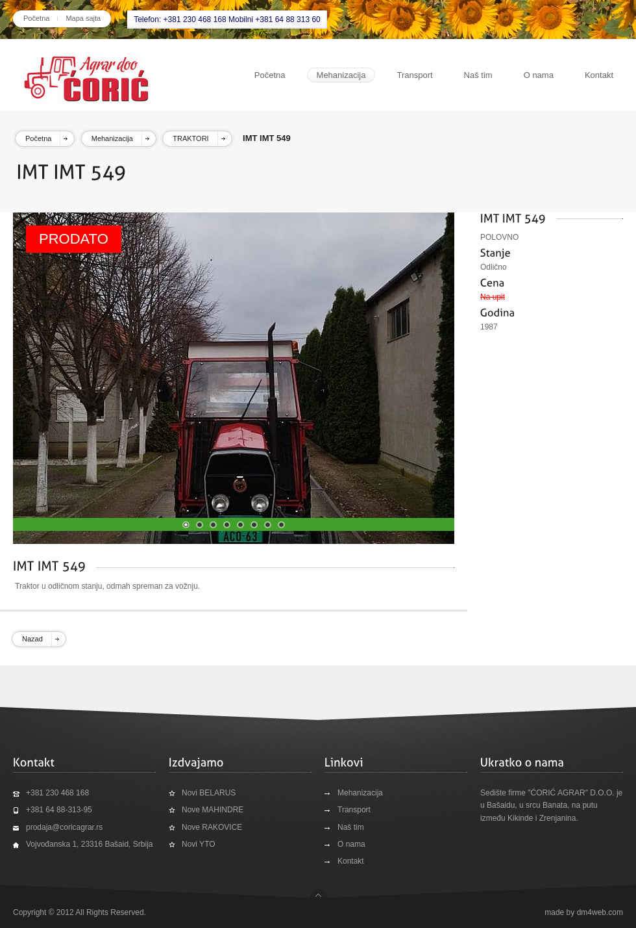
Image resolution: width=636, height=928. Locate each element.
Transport (414, 75)
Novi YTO (198, 844)
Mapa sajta (83, 18)
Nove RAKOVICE (212, 827)
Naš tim (478, 75)
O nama (539, 75)
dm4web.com (600, 912)
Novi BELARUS (209, 792)
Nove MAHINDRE (212, 809)
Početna (36, 18)
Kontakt (599, 75)
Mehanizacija (341, 75)
